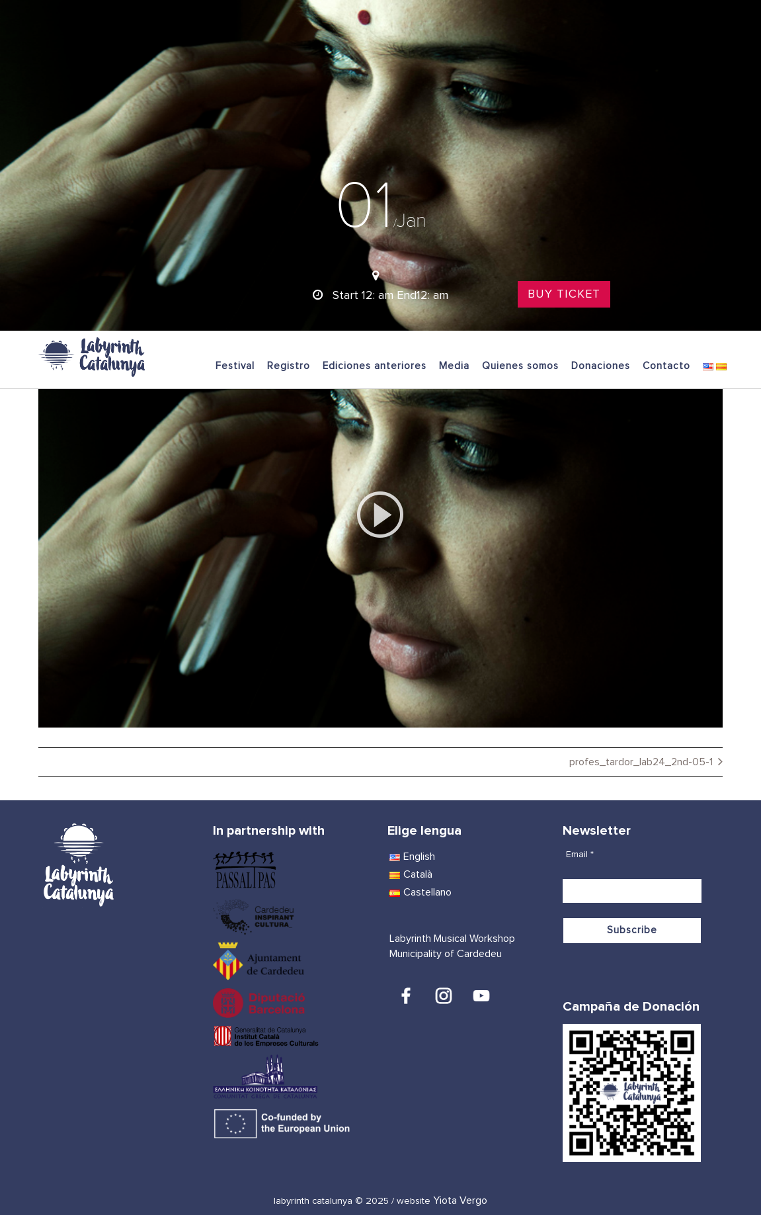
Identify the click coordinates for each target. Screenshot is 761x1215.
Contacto (666, 366)
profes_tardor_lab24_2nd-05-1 (641, 762)
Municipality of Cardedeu (445, 953)
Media (454, 366)
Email (580, 854)
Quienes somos (520, 366)
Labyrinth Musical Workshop (452, 938)
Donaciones (600, 366)
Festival (235, 366)
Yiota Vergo (460, 1200)
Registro (288, 366)
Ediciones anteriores (374, 366)
